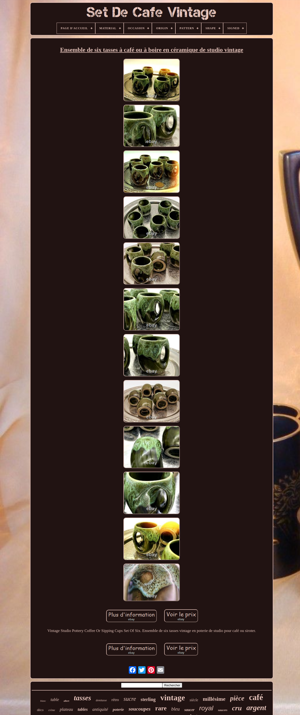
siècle (194, 700)
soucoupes (139, 709)
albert (66, 701)
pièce (237, 698)
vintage (172, 697)
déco (40, 710)
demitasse (101, 700)
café (256, 697)
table (55, 699)
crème (51, 710)
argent (256, 707)
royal (206, 708)
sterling (148, 699)
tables (83, 709)
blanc (43, 700)
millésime (214, 699)
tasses (82, 698)
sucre (130, 699)
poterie (118, 709)
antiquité (100, 709)
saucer (189, 710)
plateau (66, 709)
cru (237, 708)
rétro (115, 700)
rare (161, 708)
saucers (222, 710)
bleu (175, 709)
